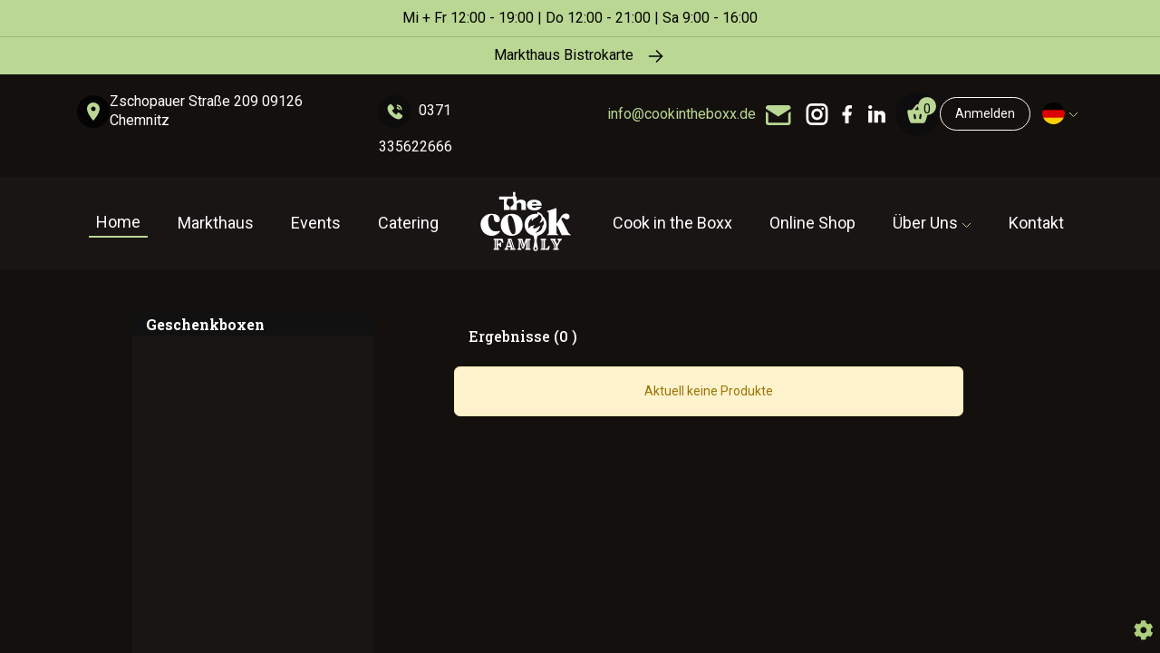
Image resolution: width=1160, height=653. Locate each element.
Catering (408, 222)
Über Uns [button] (927, 222)
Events (316, 222)
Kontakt (1036, 222)
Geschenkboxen (205, 324)
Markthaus (216, 222)
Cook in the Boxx (672, 222)
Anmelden (985, 113)
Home (118, 221)
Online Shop (812, 222)
